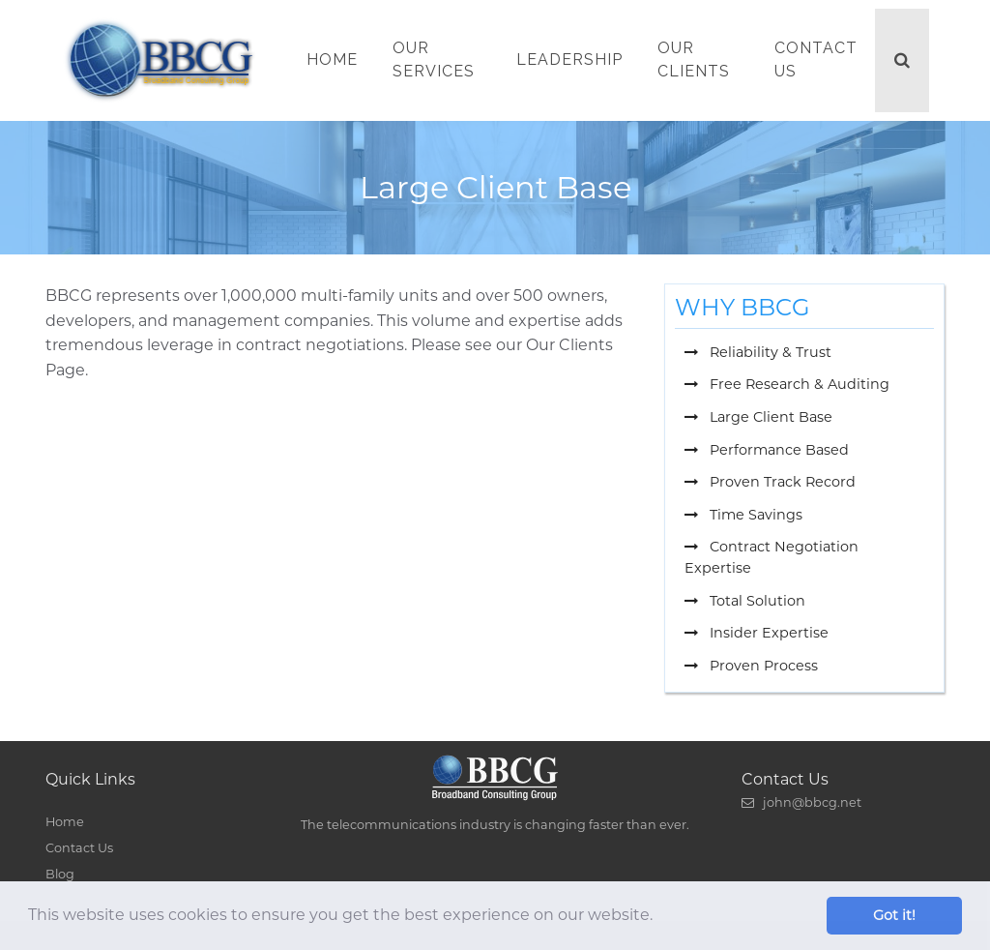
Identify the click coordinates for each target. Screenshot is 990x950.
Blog (59, 874)
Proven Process (751, 665)
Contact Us (816, 59)
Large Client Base (758, 417)
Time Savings (743, 514)
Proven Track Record (770, 481)
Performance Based (766, 450)
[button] (659, 917)
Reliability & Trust (757, 352)
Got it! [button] (894, 915)
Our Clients (693, 59)
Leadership (569, 59)
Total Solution (744, 600)
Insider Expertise (756, 632)
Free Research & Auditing (786, 384)
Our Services (434, 59)
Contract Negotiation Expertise (771, 557)
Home (332, 59)
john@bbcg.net (801, 802)
